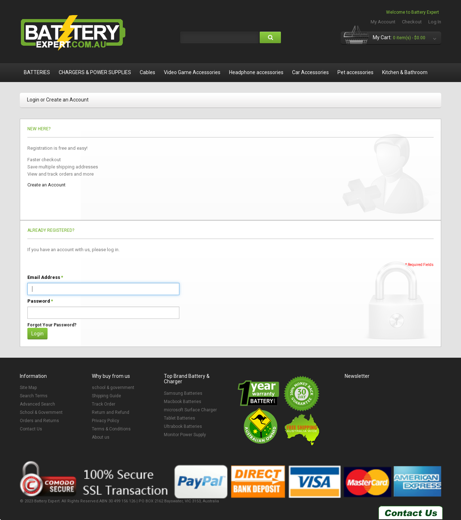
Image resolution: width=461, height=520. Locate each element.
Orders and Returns (39, 420)
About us (100, 437)
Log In (434, 21)
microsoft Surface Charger (190, 409)
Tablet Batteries (179, 418)
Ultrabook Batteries (183, 426)
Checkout (412, 21)
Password (38, 301)
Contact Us (31, 428)
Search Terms (34, 395)
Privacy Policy (105, 420)
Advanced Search (37, 404)
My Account (383, 21)
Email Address (43, 277)
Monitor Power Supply (185, 434)
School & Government (41, 412)
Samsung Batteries (183, 393)
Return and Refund (110, 412)
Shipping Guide (106, 395)
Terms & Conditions (111, 428)
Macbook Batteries (182, 401)
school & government (113, 387)
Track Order (103, 404)
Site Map (28, 387)
